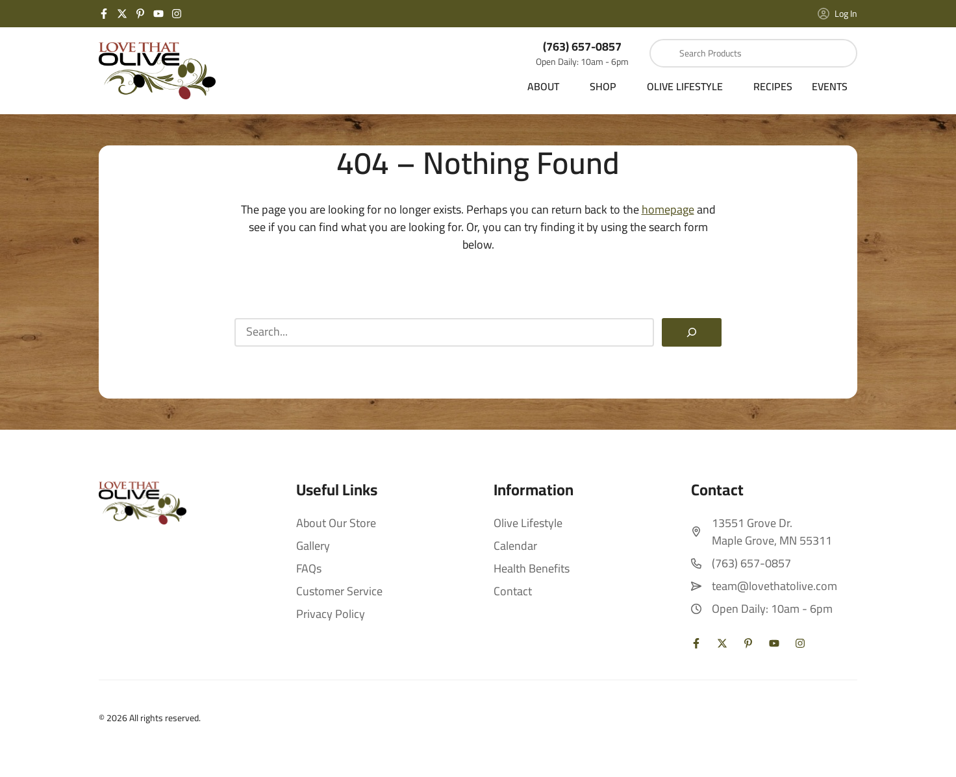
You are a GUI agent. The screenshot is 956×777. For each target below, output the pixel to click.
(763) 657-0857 (582, 46)
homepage (668, 209)
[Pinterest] (140, 13)
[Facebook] (104, 13)
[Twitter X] (122, 13)
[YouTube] (158, 13)
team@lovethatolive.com (774, 586)
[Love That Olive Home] (157, 70)
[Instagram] (176, 13)
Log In (837, 13)
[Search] (692, 332)
